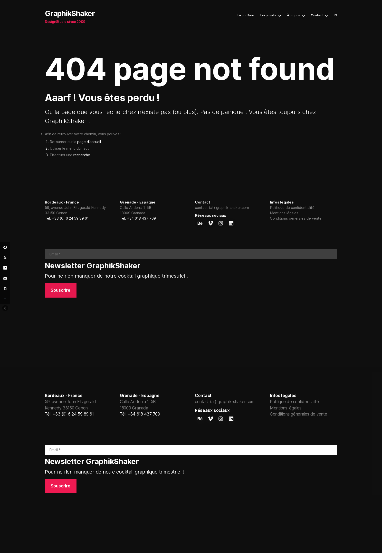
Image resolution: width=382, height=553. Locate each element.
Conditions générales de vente (296, 218)
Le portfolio (246, 15)
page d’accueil (89, 141)
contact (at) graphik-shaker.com (222, 207)
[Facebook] (5, 247)
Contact (317, 15)
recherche (81, 155)
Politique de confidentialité (292, 207)
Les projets (268, 15)
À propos (293, 15)
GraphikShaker (70, 13)
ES (335, 15)
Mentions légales (284, 213)
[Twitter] (5, 257)
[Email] (5, 278)
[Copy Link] (5, 288)
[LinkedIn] (5, 268)
